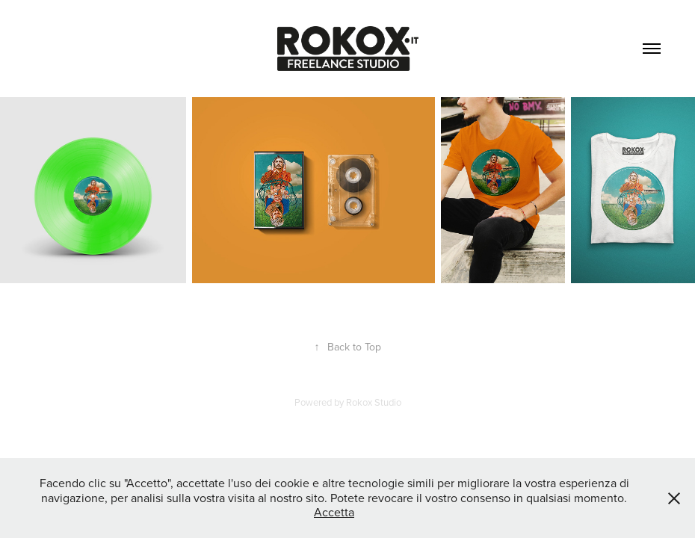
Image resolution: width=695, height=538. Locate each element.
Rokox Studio (373, 402)
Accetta (334, 512)
